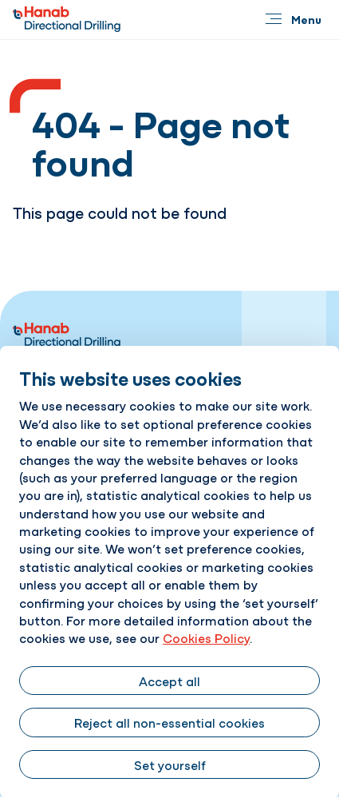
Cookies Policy (206, 637)
